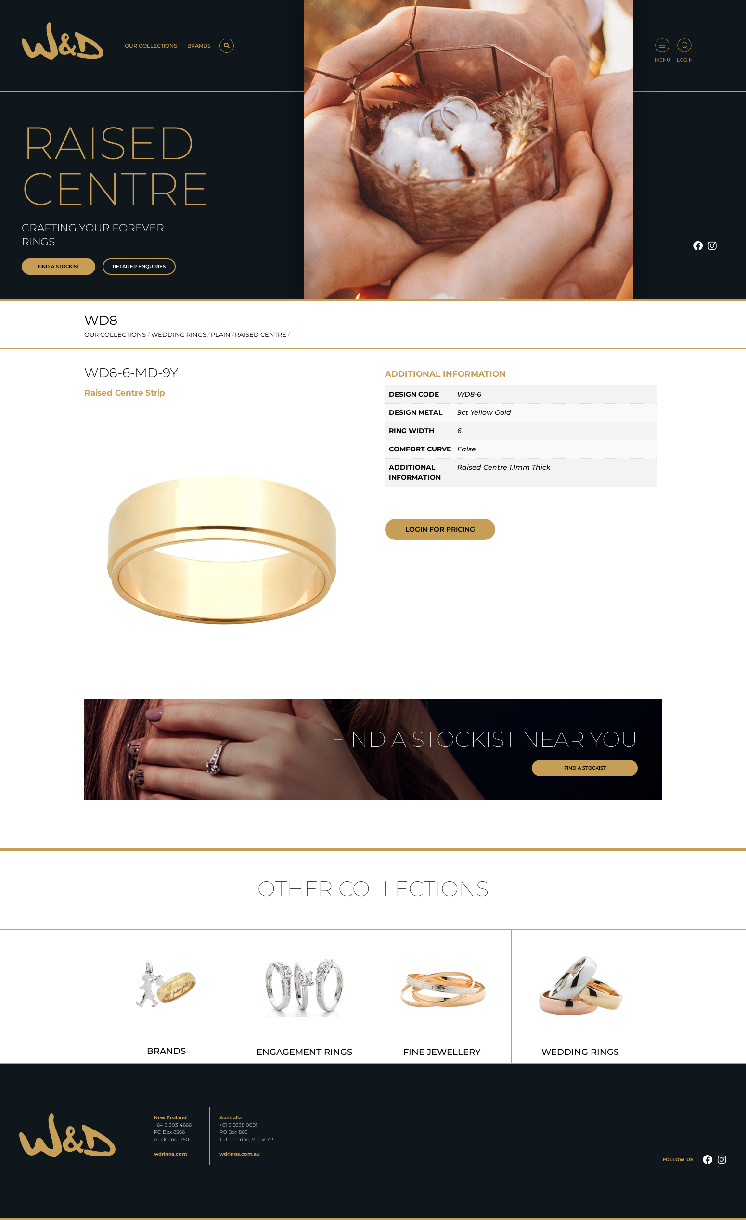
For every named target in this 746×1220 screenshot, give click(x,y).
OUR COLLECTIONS (115, 334)
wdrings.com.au (239, 1154)
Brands (199, 45)
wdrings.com (170, 1154)
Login (685, 60)
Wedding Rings (178, 334)
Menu (662, 60)
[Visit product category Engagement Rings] (304, 997)
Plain (221, 334)
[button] (227, 46)
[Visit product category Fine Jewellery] (442, 997)
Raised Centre (260, 334)
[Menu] (662, 45)
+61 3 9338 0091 (238, 1125)
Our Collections (151, 45)
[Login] (684, 45)
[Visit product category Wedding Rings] (580, 997)
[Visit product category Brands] (166, 996)
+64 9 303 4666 (173, 1125)
